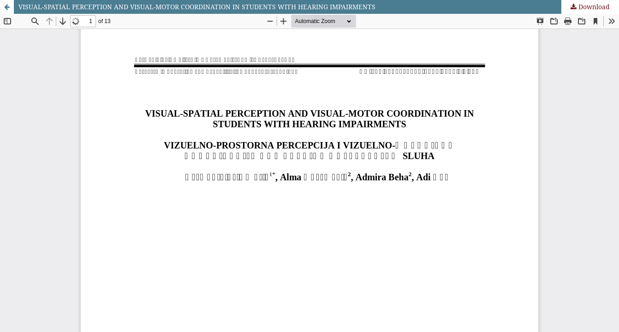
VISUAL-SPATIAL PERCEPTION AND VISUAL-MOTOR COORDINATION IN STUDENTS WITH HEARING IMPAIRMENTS (196, 6)
